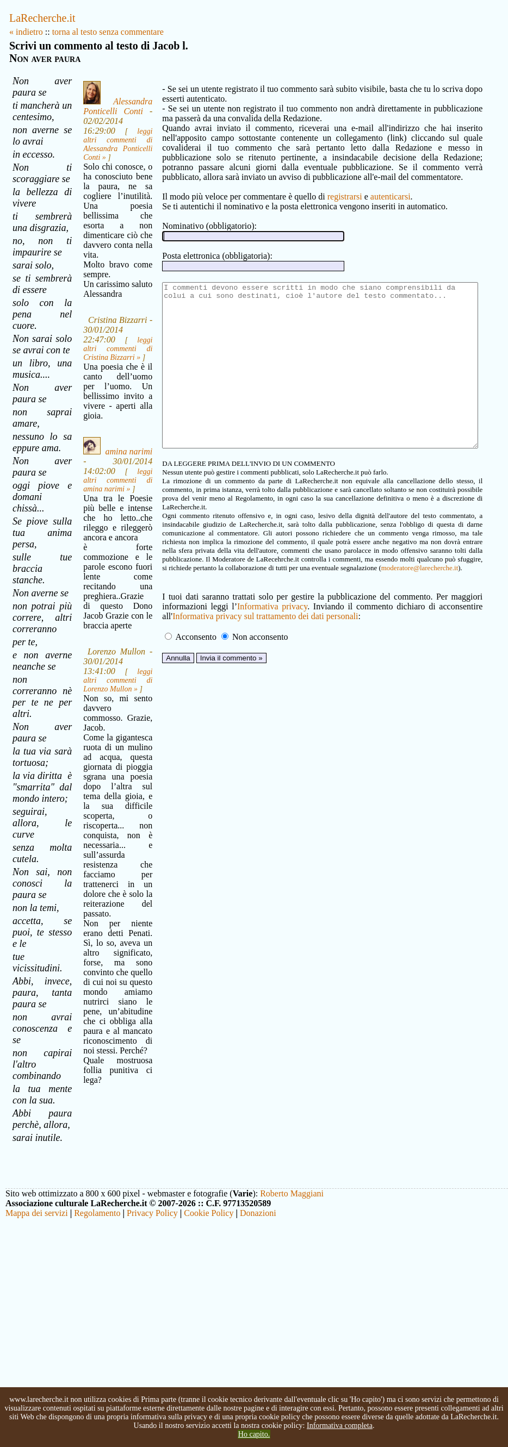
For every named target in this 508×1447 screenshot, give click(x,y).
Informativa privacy (203, 630)
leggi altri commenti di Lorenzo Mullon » (104, 755)
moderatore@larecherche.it (185, 592)
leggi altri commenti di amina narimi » (104, 545)
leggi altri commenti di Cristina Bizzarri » (104, 385)
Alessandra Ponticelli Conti (104, 113)
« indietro (26, 31)
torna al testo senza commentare (108, 31)
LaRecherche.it (42, 18)
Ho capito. (254, 1434)
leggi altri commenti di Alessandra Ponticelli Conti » (104, 152)
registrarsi (326, 196)
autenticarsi (372, 196)
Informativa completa (340, 1425)
